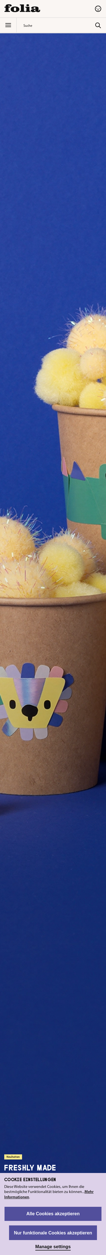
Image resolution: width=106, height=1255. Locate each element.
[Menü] (8, 25)
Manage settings (53, 1247)
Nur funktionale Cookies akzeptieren (53, 1232)
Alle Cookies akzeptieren (53, 1213)
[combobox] (58, 25)
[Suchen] (98, 25)
